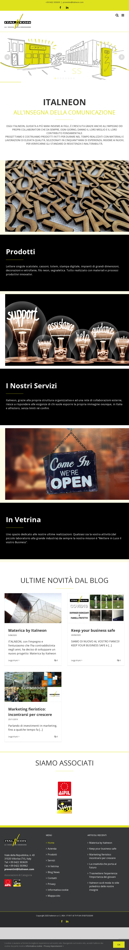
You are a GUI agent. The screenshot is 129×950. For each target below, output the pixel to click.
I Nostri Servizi (31, 385)
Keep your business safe (102, 796)
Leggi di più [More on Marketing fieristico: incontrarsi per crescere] (62, 690)
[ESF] (64, 748)
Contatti (52, 826)
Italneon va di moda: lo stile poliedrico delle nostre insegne (104, 834)
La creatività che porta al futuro (102, 813)
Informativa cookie (58, 838)
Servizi (51, 808)
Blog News (54, 820)
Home (51, 790)
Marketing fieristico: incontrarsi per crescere (102, 804)
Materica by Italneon (27, 630)
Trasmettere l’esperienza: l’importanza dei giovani (103, 823)
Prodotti (20, 251)
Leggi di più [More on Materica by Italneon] (13, 660)
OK (118, 944)
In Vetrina (23, 519)
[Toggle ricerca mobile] (117, 15)
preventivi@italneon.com (73, 2)
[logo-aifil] (64, 731)
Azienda (52, 796)
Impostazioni (57, 946)
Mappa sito (54, 843)
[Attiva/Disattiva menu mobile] (123, 15)
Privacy (52, 832)
